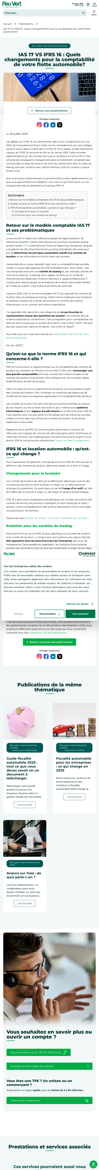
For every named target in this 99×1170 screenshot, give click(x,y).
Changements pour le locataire (32, 211)
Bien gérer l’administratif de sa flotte (49, 46)
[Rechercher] (83, 13)
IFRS (25, 245)
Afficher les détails (77, 604)
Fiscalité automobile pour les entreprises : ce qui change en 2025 (73, 764)
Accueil (7, 23)
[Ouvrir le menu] (94, 13)
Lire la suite (26, 805)
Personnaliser (50, 613)
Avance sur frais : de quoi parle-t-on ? (24, 875)
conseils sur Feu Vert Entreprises (47, 632)
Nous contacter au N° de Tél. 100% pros (38, 1052)
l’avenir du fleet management (72, 440)
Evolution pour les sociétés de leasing (36, 215)
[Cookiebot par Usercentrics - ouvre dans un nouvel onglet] (81, 554)
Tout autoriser (80, 613)
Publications (26, 23)
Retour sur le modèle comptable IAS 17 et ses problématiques (47, 199)
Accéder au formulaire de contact (49, 1066)
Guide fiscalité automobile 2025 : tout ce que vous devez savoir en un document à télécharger (23, 768)
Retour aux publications (49, 110)
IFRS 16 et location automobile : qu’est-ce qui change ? (43, 207)
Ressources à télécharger (24, 750)
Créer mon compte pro (49, 1100)
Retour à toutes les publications (49, 642)
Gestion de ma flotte (74, 750)
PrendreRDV (75, 4)
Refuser (18, 613)
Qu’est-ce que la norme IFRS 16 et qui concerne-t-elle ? (43, 203)
